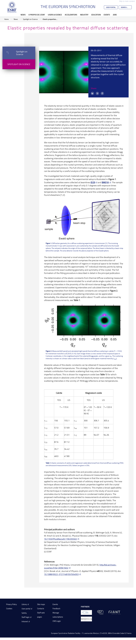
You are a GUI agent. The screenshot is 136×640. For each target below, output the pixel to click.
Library (24, 604)
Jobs (115, 14)
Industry (84, 14)
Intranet (25, 621)
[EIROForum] (86, 612)
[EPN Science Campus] (100, 612)
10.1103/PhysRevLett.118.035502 (60, 538)
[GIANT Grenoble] (115, 612)
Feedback (56, 608)
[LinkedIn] (92, 93)
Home (6, 19)
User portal (26, 608)
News (23, 14)
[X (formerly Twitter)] (97, 93)
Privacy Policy (11, 604)
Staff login (25, 617)
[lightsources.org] (86, 618)
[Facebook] (102, 93)
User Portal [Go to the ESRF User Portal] (111, 7)
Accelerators (71, 14)
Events (107, 14)
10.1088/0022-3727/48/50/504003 (61, 574)
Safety (24, 613)
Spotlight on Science (30, 19)
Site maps (41, 604)
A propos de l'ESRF (37, 14)
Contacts (40, 608)
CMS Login (57, 621)
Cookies (9, 608)
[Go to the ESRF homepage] (12, 7)
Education (96, 14)
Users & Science (55, 14)
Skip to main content (127, 1)
